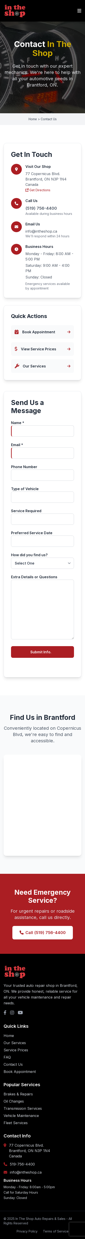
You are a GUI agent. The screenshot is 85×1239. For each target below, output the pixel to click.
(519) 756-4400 (41, 208)
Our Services (15, 1043)
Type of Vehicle (42, 495)
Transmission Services (23, 1108)
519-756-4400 (22, 1164)
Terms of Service (56, 1231)
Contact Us (13, 1064)
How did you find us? (42, 561)
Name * (42, 428)
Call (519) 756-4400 (43, 932)
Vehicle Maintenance (21, 1115)
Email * (42, 451)
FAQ (7, 1057)
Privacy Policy (27, 1231)
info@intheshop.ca (41, 231)
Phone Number (42, 473)
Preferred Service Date (42, 539)
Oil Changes (14, 1101)
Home (9, 1035)
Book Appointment (20, 1071)
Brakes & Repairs (18, 1094)
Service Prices (16, 1050)
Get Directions (37, 190)
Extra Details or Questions (42, 608)
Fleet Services (16, 1123)
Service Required (42, 517)
